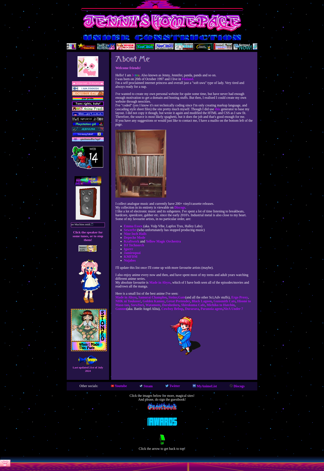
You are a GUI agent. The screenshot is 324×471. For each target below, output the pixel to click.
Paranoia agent (211, 309)
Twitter (172, 386)
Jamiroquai (132, 253)
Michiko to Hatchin (220, 305)
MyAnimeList (205, 386)
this (217, 109)
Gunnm (120, 309)
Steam (146, 386)
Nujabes (130, 260)
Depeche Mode (134, 237)
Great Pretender (178, 301)
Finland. (188, 79)
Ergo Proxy (239, 297)
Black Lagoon (201, 301)
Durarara (191, 309)
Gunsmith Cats (224, 301)
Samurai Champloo (152, 297)
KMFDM (130, 256)
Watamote (152, 305)
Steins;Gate (176, 297)
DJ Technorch (134, 245)
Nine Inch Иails (135, 234)
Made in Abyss (159, 282)
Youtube (119, 386)
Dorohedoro (170, 305)
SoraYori (137, 305)
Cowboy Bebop (172, 309)
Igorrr (128, 249)
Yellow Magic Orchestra (163, 241)
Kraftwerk (131, 241)
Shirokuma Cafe (192, 305)
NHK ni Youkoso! (128, 301)
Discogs (179, 207)
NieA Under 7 (233, 309)
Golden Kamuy (153, 301)
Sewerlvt (130, 230)
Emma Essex (133, 226)
